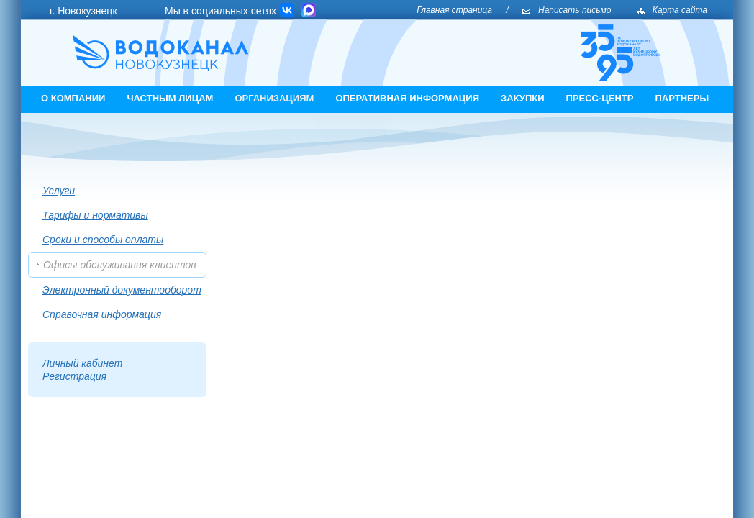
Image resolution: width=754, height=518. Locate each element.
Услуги (58, 190)
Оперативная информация (407, 98)
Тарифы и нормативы (95, 215)
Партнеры (682, 98)
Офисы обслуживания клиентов (119, 265)
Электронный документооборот (121, 290)
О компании (73, 98)
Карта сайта (680, 10)
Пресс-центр (600, 98)
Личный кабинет (82, 363)
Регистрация (74, 376)
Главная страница (454, 10)
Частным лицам (170, 98)
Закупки (523, 98)
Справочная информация (101, 314)
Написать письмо (574, 10)
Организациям (274, 98)
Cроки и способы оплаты (102, 239)
